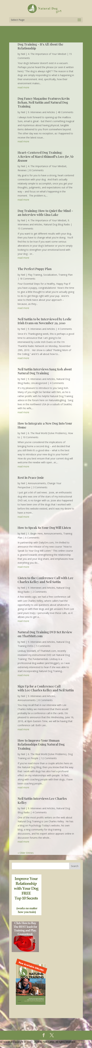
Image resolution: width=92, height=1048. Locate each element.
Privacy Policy (21, 1045)
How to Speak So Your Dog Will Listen (44, 528)
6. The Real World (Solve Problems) (47, 433)
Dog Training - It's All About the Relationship (40, 46)
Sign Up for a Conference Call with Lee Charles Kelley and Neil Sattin (46, 688)
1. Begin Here (35, 533)
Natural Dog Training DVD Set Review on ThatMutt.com (45, 634)
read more (23, 87)
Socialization (50, 274)
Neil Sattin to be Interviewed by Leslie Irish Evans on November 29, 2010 (44, 321)
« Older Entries (26, 852)
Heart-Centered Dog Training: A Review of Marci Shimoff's (45, 156)
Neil (23, 54)
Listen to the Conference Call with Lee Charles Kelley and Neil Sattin (45, 580)
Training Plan (65, 274)
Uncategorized (39, 383)
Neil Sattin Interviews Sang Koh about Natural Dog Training (45, 371)
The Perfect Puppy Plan (35, 269)
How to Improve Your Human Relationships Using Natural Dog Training (41, 744)
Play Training (35, 274)
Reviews (22, 170)
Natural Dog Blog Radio (57, 224)
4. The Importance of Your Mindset (47, 54)
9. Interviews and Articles (41, 112)
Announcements (37, 483)
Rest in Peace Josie (31, 478)
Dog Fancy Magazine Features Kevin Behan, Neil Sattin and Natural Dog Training (44, 102)
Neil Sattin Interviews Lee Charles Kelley (42, 800)
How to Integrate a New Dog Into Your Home (45, 425)
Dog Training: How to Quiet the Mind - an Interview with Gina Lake (45, 213)
